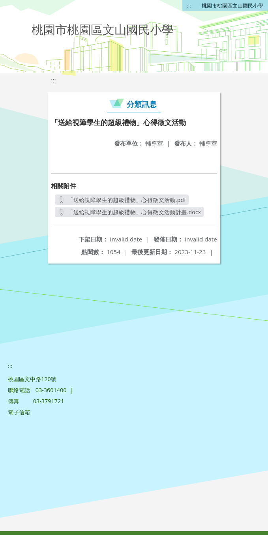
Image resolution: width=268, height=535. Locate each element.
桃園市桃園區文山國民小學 (232, 5)
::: (189, 5)
